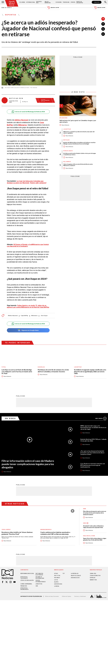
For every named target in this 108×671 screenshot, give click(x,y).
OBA (37, 586)
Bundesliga (41, 367)
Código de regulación (27, 580)
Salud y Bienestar (47, 2)
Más (100, 418)
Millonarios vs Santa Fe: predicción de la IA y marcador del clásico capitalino (78, 132)
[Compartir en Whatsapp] (103, 34)
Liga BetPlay (67, 129)
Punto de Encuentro (79, 2)
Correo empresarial (26, 584)
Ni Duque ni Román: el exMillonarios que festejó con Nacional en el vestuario (28, 245)
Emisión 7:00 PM (99, 7)
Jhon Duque (44, 315)
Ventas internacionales (40, 581)
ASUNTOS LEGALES (76, 575)
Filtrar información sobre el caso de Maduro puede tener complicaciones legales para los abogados (28, 464)
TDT (64, 573)
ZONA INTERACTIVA (95, 575)
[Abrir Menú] (3, 2)
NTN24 (56, 573)
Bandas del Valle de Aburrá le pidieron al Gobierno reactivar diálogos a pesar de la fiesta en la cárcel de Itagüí (79, 143)
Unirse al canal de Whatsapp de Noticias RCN (28, 111)
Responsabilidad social (27, 573)
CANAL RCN (96, 2)
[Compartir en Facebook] (103, 24)
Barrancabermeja (45, 529)
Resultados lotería (89, 535)
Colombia (22, 2)
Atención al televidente (24, 577)
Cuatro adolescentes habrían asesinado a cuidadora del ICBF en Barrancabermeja (55, 533)
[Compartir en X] (103, 29)
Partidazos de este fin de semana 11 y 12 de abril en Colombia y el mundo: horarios (53, 371)
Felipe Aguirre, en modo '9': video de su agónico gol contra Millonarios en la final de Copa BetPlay (28, 306)
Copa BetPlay (24, 315)
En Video (10, 418)
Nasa (84, 523)
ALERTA (56, 582)
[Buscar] (105, 2)
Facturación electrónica (39, 574)
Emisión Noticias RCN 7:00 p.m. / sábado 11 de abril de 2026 (93, 440)
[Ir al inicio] (11, 3)
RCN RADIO (57, 577)
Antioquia (66, 140)
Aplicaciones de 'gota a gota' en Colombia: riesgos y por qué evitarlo (78, 121)
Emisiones (7, 7)
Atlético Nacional (21, 120)
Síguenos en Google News (28, 330)
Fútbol (4, 367)
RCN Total (57, 575)
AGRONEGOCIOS (75, 577)
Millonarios (22, 125)
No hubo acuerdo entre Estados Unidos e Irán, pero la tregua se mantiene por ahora (79, 154)
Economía (59, 2)
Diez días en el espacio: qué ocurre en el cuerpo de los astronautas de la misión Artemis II (94, 513)
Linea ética (39, 584)
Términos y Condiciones (80, 596)
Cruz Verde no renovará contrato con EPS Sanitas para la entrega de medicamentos (92, 465)
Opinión (73, 2)
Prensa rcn (23, 586)
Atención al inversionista (24, 588)
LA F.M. (56, 580)
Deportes (10, 15)
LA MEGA (56, 586)
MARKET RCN (93, 580)
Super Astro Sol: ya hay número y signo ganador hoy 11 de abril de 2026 (94, 539)
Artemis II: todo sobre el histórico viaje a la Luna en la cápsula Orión (93, 526)
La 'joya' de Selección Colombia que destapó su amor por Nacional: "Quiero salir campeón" (26, 182)
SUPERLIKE (92, 577)
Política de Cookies (66, 596)
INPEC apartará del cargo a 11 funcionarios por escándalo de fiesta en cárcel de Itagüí (93, 427)
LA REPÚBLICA (74, 573)
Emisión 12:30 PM (53, 7)
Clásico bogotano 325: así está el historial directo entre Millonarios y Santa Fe (78, 164)
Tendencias (66, 2)
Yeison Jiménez (6, 529)
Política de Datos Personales (52, 596)
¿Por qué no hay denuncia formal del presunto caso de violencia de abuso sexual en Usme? (92, 452)
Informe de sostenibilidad (40, 577)
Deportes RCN (38, 2)
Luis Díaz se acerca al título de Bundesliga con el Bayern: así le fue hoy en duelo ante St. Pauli (17, 371)
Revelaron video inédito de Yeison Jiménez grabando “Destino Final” (17, 533)
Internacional (30, 2)
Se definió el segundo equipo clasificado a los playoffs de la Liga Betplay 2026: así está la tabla (90, 371)
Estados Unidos (68, 150)
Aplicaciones (63, 118)
